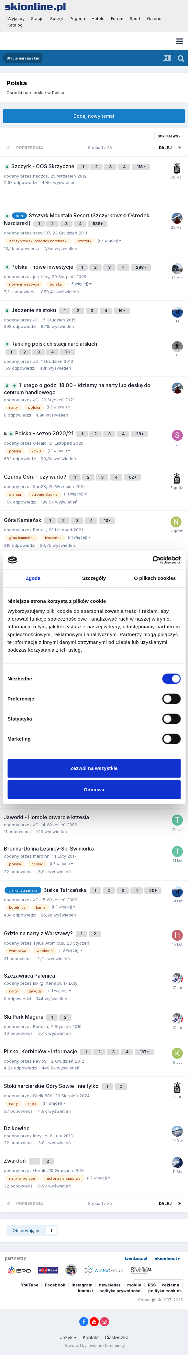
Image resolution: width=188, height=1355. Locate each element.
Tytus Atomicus (48, 943)
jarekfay (41, 276)
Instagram (82, 1285)
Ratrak (39, 529)
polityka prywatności (120, 1290)
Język (68, 1337)
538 (98, 223)
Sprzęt (56, 18)
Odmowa (94, 789)
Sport (135, 18)
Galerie (154, 18)
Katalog (15, 24)
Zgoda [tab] (33, 577)
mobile (134, 1285)
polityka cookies (165, 1290)
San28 (39, 486)
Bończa (40, 1026)
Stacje (37, 18)
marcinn (41, 856)
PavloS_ (41, 1061)
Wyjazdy (16, 18)
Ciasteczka (116, 1337)
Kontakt (91, 1337)
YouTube (30, 1285)
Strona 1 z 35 (101, 147)
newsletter (110, 1285)
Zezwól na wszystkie (94, 768)
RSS (152, 1285)
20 (153, 890)
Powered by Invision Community (94, 1345)
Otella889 (42, 1095)
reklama (170, 1285)
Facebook (55, 1285)
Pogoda (77, 18)
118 (141, 166)
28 (139, 433)
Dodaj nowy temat (94, 116)
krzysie (40, 1135)
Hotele (98, 18)
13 (107, 520)
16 (121, 310)
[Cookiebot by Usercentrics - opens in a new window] (152, 560)
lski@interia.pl (47, 983)
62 (132, 477)
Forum (117, 18)
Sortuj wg (169, 136)
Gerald (40, 443)
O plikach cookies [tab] (155, 577)
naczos (40, 176)
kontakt (85, 1290)
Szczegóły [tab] (94, 577)
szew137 (41, 232)
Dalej (165, 147)
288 (141, 267)
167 (144, 1051)
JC (36, 319)
